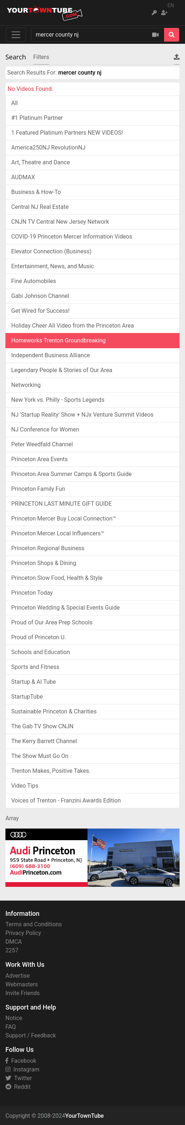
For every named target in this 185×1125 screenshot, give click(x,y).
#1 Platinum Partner (37, 117)
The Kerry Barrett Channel (44, 741)
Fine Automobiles (33, 281)
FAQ (10, 1026)
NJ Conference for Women (45, 429)
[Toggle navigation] (16, 35)
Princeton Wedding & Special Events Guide (65, 607)
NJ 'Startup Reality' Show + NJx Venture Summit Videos (82, 414)
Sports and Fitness (35, 666)
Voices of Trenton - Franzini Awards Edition (66, 800)
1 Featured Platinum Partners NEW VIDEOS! (67, 132)
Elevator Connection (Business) (51, 251)
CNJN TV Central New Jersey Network (60, 221)
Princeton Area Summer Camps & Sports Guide (71, 474)
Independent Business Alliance (50, 355)
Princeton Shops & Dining (43, 563)
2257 (11, 950)
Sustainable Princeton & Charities (53, 711)
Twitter (18, 1078)
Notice (13, 1018)
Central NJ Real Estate (40, 206)
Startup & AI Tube (33, 681)
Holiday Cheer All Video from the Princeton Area (72, 325)
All (14, 103)
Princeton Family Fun (38, 488)
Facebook (20, 1060)
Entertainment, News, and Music (52, 266)
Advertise (17, 975)
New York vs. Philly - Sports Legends (57, 399)
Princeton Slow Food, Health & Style (57, 577)
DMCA (13, 941)
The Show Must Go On (39, 756)
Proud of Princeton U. (38, 637)
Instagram (22, 1069)
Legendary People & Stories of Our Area (61, 370)
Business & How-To (36, 192)
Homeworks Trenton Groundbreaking (58, 340)
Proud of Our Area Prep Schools (51, 622)
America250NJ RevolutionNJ (48, 147)
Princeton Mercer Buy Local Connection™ (63, 518)
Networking (26, 385)
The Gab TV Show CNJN (42, 726)
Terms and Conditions (33, 924)
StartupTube (27, 696)
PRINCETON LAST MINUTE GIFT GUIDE (61, 503)
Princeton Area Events (39, 459)
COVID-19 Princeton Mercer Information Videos (71, 236)
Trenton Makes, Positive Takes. (51, 770)
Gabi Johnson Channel (40, 295)
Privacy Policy (23, 933)
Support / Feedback (30, 1035)
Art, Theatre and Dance (40, 162)
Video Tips (24, 785)
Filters (41, 57)
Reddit (17, 1086)
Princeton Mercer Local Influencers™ (57, 533)
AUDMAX (23, 177)
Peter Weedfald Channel (42, 444)
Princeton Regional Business (48, 548)
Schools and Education (40, 652)
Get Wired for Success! (40, 310)
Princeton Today (32, 592)
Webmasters (21, 984)
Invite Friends (22, 993)
